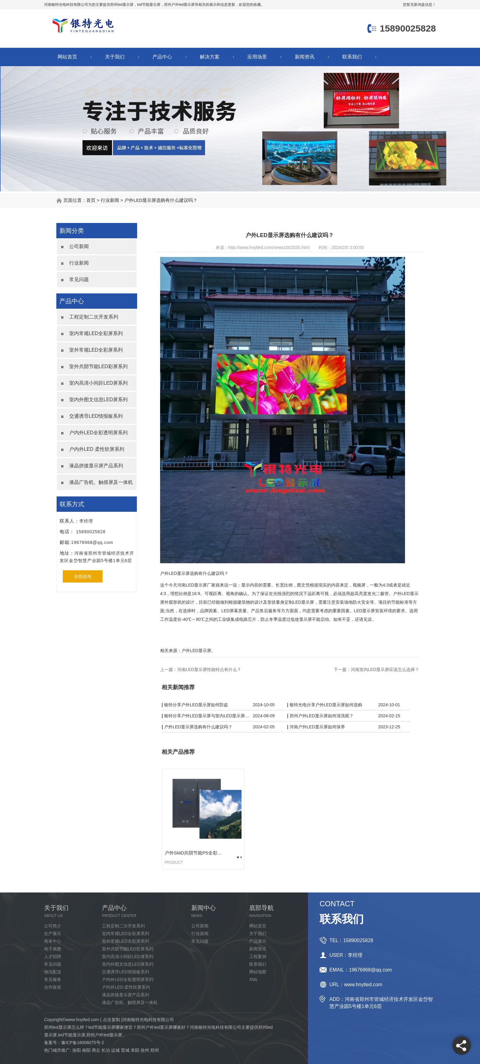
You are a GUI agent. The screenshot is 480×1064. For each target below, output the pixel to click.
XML (253, 979)
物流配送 (52, 971)
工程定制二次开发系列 (93, 316)
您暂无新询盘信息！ (419, 4)
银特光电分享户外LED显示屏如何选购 (326, 704)
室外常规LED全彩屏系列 (96, 350)
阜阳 (135, 1050)
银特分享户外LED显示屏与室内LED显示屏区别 (207, 715)
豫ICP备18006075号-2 (82, 1042)
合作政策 (52, 987)
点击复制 (111, 1019)
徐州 (145, 1050)
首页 (91, 200)
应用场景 (257, 56)
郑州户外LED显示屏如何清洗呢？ (322, 715)
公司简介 (52, 925)
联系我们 (352, 56)
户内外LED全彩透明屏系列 (98, 432)
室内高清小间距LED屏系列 (98, 383)
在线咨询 (82, 576)
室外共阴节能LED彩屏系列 (98, 366)
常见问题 (79, 279)
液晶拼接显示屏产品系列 (96, 465)
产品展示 (257, 941)
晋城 (125, 1050)
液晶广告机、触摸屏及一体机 (101, 482)
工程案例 (257, 956)
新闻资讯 (304, 56)
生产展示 (52, 933)
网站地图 (257, 971)
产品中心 (162, 56)
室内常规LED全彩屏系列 (96, 333)
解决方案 (209, 56)
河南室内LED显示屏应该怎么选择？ (385, 669)
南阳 (86, 1050)
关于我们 (115, 56)
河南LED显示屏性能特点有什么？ (209, 669)
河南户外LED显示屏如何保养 (317, 726)
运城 (115, 1050)
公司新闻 (79, 246)
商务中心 (52, 941)
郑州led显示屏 (121, 4)
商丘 (96, 1050)
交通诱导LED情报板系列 (96, 416)
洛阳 (76, 1050)
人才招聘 (52, 956)
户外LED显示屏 (196, 650)
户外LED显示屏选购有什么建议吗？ (160, 200)
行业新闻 (110, 200)
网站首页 (67, 56)
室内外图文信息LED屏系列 (98, 399)
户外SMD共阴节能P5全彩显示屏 (195, 852)
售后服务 (52, 979)
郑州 (154, 1050)
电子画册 (52, 948)
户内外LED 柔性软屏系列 (96, 449)
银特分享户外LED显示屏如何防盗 (196, 704)
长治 (105, 1050)
